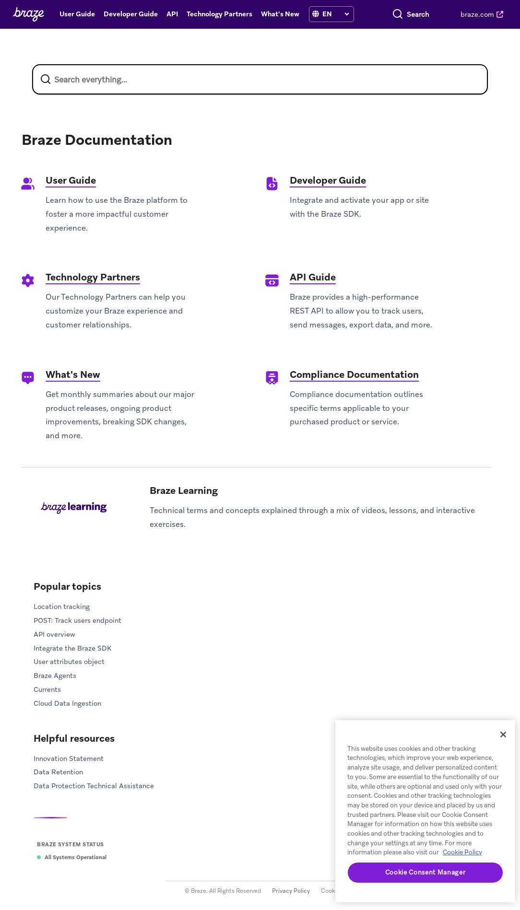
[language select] (335, 14)
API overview (54, 634)
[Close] (503, 734)
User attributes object (69, 661)
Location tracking (62, 606)
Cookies (332, 891)
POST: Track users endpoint (77, 620)
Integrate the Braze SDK (72, 648)
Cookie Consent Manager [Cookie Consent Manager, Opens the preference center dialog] (425, 872)
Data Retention (58, 772)
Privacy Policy (291, 891)
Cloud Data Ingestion (67, 703)
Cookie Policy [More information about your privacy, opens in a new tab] (462, 852)
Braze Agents (55, 675)
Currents (47, 689)
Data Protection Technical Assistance (94, 786)
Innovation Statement (69, 758)
